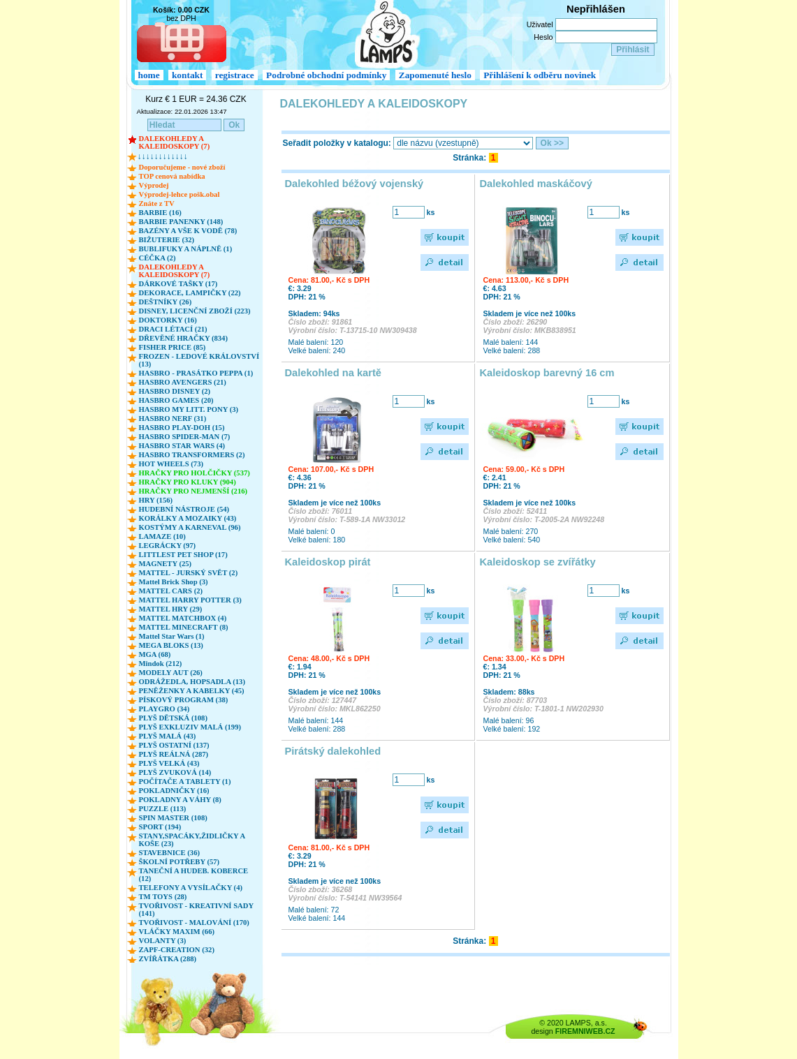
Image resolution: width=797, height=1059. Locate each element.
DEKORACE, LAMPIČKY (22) (190, 293)
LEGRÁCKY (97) (167, 545)
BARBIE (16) (160, 212)
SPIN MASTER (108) (173, 818)
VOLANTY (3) (163, 941)
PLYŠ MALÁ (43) (167, 736)
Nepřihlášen (595, 9)
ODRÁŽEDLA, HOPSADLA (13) (192, 682)
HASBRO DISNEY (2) (175, 391)
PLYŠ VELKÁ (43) (169, 763)
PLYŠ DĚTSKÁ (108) (173, 718)
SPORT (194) (160, 827)
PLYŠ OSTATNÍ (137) (174, 745)
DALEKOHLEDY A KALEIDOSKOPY (374, 104)
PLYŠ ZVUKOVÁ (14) (175, 772)
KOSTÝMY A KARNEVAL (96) (190, 527)
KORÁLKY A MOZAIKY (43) (188, 518)
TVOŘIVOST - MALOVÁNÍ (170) (194, 922)
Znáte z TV (157, 203)
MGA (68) (155, 654)
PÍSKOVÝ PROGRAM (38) (183, 700)
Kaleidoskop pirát (328, 562)
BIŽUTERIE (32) (167, 240)
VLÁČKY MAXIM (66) (177, 931)
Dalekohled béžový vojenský (354, 183)
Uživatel (540, 24)
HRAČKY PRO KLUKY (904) (187, 482)
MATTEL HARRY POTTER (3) (190, 600)
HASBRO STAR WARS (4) (182, 446)
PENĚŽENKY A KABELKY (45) (191, 691)
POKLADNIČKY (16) (174, 790)
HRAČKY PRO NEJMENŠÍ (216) (193, 491)
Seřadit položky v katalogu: (337, 143)
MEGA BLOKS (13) (171, 645)
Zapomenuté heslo (435, 75)
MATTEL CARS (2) (171, 591)
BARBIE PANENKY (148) (181, 221)
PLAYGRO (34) (164, 709)
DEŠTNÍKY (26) (165, 302)
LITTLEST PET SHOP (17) (183, 554)
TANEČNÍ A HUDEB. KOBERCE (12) (194, 874)
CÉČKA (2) (157, 258)
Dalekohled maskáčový (536, 183)
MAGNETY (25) (165, 564)
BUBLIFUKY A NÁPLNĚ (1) (186, 249)
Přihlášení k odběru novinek (539, 75)
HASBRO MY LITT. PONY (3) (189, 409)
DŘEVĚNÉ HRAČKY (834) (183, 338)
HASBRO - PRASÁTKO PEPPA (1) (196, 373)
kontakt (187, 75)
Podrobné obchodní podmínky (326, 75)
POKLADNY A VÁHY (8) (180, 799)
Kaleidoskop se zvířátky (538, 562)
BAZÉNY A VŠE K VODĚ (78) (188, 231)
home (149, 75)
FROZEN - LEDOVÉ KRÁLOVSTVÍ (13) (199, 360)
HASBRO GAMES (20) (176, 400)
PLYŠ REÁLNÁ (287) (174, 754)
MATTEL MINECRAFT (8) (183, 627)
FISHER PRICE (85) (172, 347)
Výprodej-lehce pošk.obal (179, 194)
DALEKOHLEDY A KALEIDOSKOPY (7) (174, 142)
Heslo (543, 37)
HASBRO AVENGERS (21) (182, 382)
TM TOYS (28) (163, 897)
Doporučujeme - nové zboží (182, 167)
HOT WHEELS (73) (171, 464)
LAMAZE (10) (162, 536)
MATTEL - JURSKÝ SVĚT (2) (188, 573)
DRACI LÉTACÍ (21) (173, 329)
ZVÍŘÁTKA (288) (168, 959)
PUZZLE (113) (163, 809)
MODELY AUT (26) (171, 672)
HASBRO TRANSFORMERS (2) (192, 455)
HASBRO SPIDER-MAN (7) (185, 436)
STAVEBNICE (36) (169, 853)
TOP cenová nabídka (172, 176)
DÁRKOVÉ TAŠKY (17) (178, 284)
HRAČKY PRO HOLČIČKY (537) (194, 473)
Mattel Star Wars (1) (172, 636)
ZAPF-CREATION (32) (176, 950)
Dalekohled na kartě (333, 372)
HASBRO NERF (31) (173, 418)
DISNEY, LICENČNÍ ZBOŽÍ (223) (195, 311)
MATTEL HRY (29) (171, 609)
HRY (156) (156, 500)
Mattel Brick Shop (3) (173, 582)
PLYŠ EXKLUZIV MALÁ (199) (190, 727)
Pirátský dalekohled (333, 751)
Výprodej (154, 185)
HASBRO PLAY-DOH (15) (182, 427)
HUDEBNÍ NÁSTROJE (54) (184, 509)
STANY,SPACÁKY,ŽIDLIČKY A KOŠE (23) (192, 839)
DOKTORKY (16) (168, 320)
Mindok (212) (160, 663)
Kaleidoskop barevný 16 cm (547, 372)
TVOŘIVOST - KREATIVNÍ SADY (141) (196, 909)
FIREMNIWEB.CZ (585, 1031)
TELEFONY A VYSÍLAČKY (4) (191, 887)
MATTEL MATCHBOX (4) (183, 618)
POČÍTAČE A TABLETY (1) (185, 781)
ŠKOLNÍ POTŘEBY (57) (179, 862)
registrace (234, 75)
